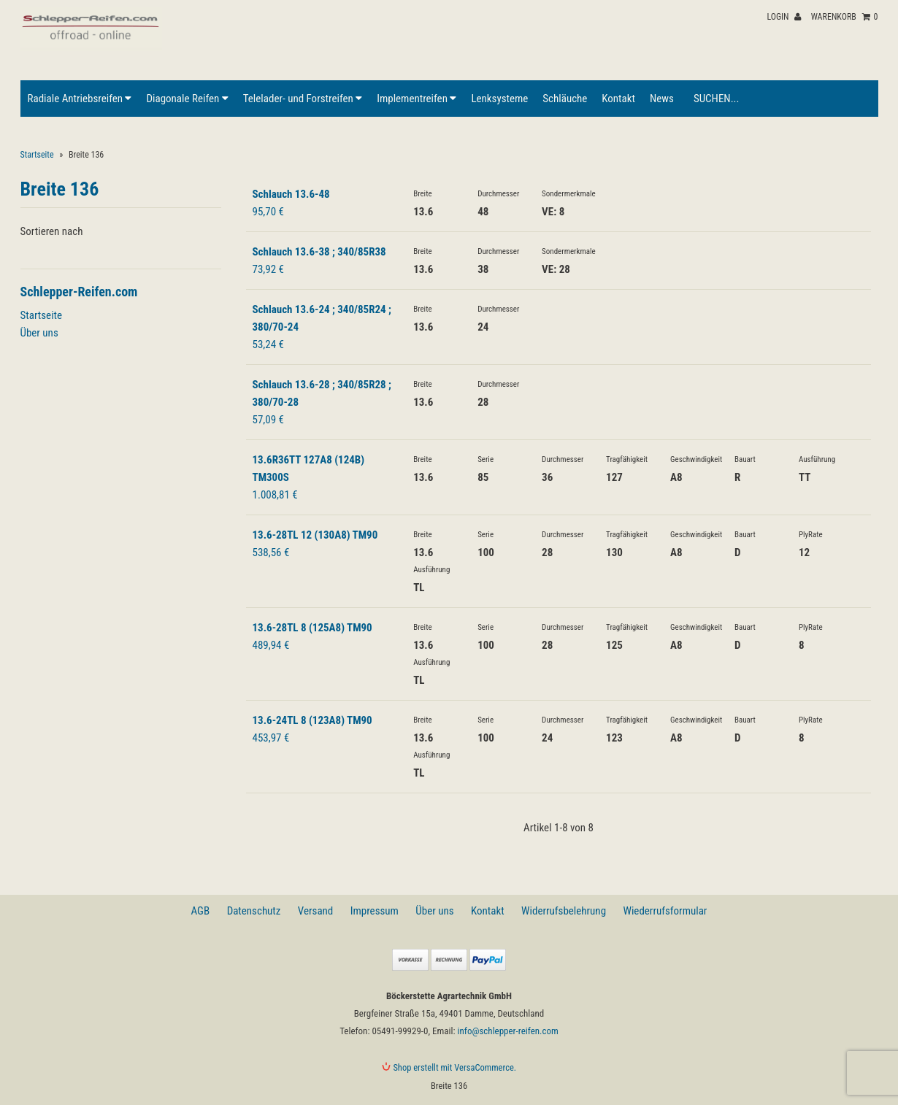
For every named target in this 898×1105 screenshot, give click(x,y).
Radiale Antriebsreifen (80, 98)
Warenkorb (844, 17)
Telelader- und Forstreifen (302, 98)
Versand (315, 910)
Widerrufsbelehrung (563, 910)
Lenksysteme (499, 98)
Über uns (39, 332)
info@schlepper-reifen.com (508, 1030)
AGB (200, 910)
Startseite (37, 155)
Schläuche (564, 98)
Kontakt (618, 98)
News (662, 98)
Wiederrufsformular (665, 910)
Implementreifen (416, 98)
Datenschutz (254, 910)
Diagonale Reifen (187, 98)
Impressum (374, 910)
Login (784, 17)
